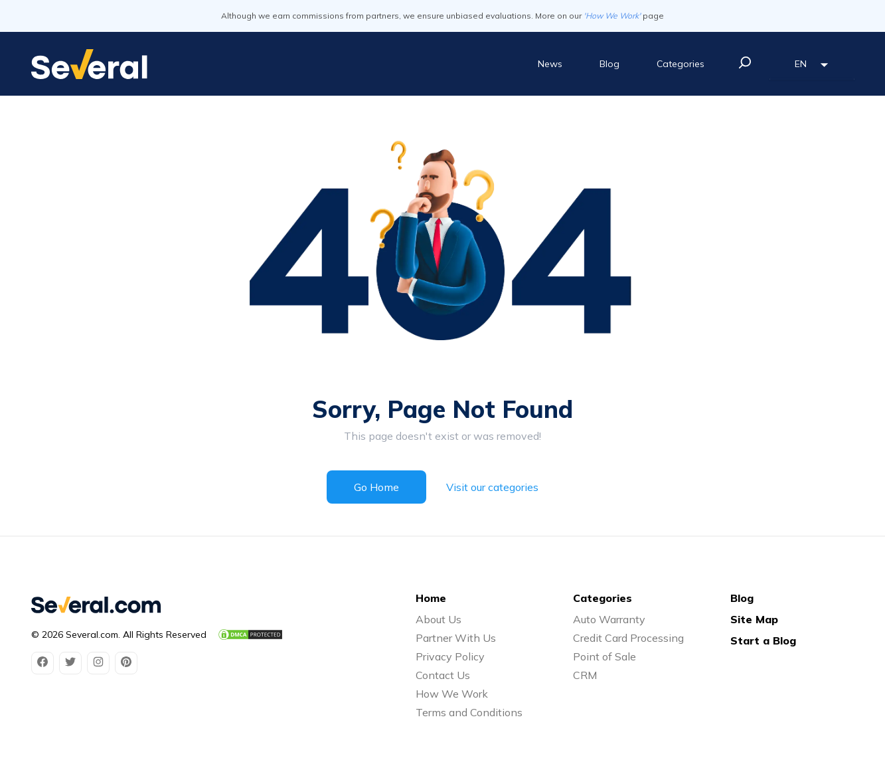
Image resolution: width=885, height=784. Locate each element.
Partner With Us (456, 637)
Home (431, 598)
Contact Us (443, 675)
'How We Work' (612, 16)
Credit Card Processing (628, 637)
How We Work (452, 693)
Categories (680, 64)
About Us (438, 619)
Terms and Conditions (469, 712)
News (550, 64)
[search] (745, 62)
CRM (585, 675)
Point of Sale (604, 656)
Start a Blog (763, 640)
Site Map (754, 619)
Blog (609, 64)
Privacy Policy (450, 656)
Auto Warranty (609, 619)
